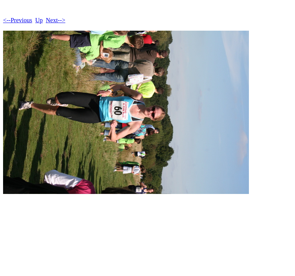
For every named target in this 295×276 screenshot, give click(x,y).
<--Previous (17, 20)
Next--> (55, 20)
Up (39, 20)
